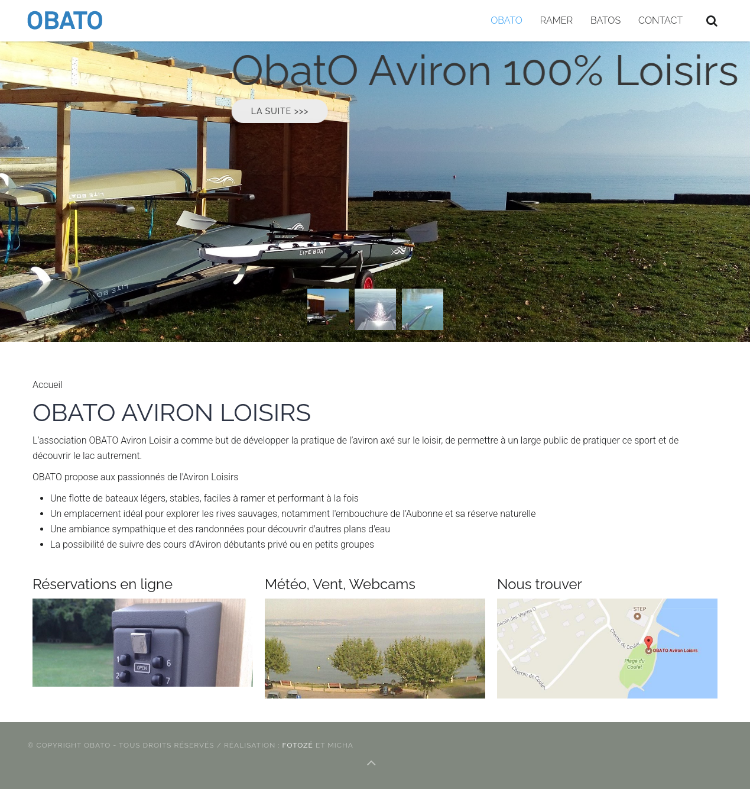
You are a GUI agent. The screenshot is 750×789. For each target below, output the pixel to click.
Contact (660, 20)
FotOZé (299, 745)
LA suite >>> (303, 111)
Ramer (556, 20)
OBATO (506, 20)
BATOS (605, 20)
